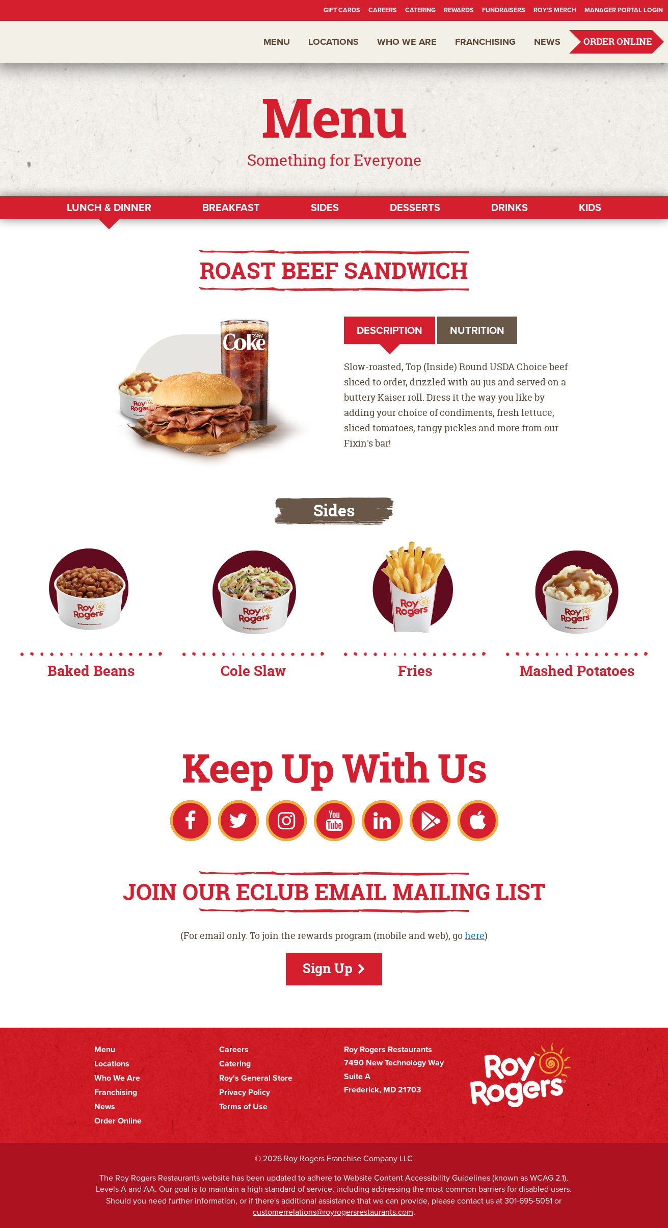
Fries (415, 671)
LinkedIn (382, 820)
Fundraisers (503, 10)
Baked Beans (91, 671)
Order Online (617, 41)
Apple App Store (478, 820)
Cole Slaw (253, 671)
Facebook (190, 820)
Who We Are (407, 41)
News (547, 41)
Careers (382, 10)
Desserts (415, 207)
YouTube (334, 820)
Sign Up (328, 968)
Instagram (286, 820)
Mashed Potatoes (577, 671)
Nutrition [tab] (477, 330)
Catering (420, 10)
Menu (276, 41)
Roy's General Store (255, 1078)
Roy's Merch (554, 10)
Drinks (509, 207)
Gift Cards (342, 10)
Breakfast (231, 207)
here (475, 935)
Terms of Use (243, 1107)
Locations (333, 41)
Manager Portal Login (623, 10)
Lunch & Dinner (109, 207)
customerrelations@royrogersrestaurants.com (333, 1212)
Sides (325, 207)
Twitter (238, 820)
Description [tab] (389, 330)
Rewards (459, 10)
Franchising (485, 41)
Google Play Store (430, 820)
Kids (590, 207)
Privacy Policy (244, 1092)
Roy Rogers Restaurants (67, 42)
